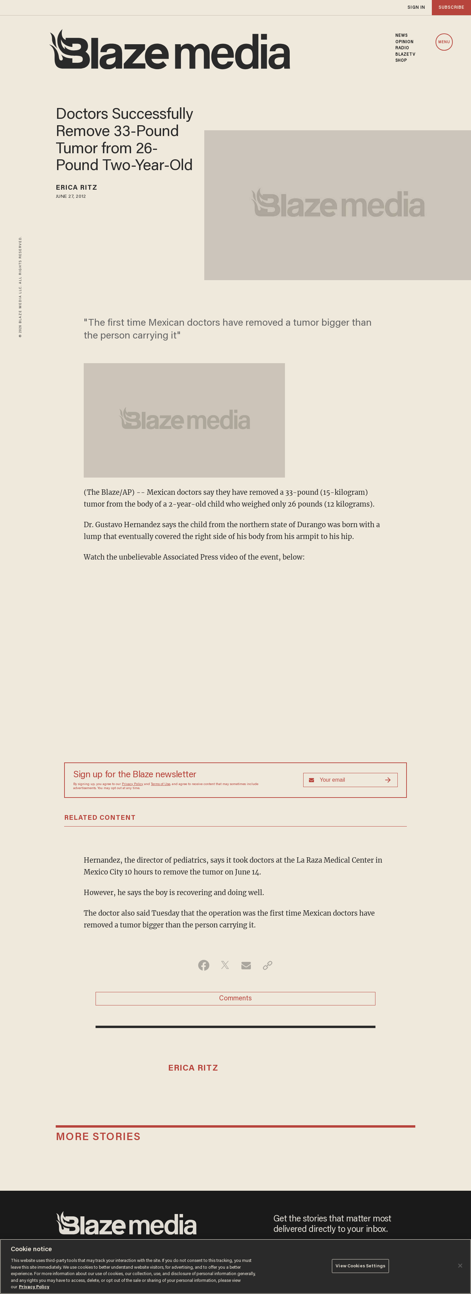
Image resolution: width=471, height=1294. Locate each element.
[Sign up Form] (350, 780)
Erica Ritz (76, 188)
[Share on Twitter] (225, 965)
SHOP (401, 61)
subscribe (451, 7)
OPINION (404, 42)
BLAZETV (405, 55)
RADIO (402, 48)
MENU (444, 42)
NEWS (401, 36)
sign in (416, 7)
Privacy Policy (132, 784)
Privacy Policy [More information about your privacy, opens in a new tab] (34, 1287)
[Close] (460, 1265)
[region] (235, 1266)
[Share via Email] (246, 965)
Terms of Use (160, 784)
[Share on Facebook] (203, 965)
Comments (235, 998)
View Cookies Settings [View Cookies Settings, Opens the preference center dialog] (360, 1266)
